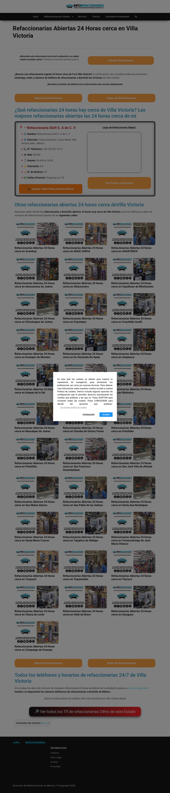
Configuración (89, 414)
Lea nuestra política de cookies (73, 407)
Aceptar (106, 414)
